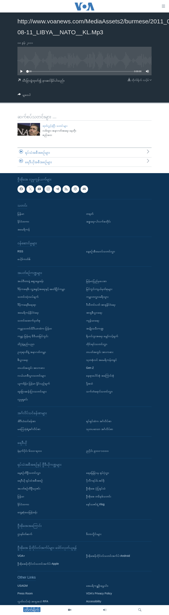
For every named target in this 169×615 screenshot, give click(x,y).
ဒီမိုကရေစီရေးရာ (26, 304)
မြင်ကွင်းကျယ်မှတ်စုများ (99, 289)
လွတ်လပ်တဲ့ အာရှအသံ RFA (32, 601)
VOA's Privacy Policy (99, 593)
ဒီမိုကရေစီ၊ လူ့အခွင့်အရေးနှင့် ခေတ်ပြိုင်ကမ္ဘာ (41, 289)
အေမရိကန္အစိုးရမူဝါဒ (97, 585)
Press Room (25, 593)
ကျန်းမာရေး (92, 320)
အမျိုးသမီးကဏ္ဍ (95, 328)
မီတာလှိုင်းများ (93, 534)
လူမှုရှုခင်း (22, 399)
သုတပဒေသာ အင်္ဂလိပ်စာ (99, 429)
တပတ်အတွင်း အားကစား (31, 367)
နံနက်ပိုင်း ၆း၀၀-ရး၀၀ (29, 451)
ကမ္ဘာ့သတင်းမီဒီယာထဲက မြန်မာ (34, 328)
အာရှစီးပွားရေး (94, 312)
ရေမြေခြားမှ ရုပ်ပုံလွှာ (97, 472)
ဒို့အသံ (89, 383)
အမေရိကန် (23, 229)
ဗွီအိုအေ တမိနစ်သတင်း (98, 496)
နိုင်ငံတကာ (23, 221)
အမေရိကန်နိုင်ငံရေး (28, 312)
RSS (20, 251)
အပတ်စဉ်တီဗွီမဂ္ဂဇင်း (28, 488)
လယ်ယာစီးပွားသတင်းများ (31, 375)
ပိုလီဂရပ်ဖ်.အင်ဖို (95, 480)
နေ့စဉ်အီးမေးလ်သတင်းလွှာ (100, 251)
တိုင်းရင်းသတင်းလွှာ (96, 344)
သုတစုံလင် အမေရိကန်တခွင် (101, 359)
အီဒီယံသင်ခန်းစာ (26, 421)
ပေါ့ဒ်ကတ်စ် (24, 259)
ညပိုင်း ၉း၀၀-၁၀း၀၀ (97, 451)
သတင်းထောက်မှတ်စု (28, 320)
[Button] (24, 95)
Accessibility (93, 601)
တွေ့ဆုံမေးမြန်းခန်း (27, 512)
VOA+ (21, 556)
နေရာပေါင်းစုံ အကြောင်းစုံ (100, 375)
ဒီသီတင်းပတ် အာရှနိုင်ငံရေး (100, 304)
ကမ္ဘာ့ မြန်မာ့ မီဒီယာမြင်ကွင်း (32, 336)
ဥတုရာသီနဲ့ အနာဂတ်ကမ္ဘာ (31, 352)
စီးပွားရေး (22, 359)
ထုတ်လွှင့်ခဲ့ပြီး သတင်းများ (55, 125)
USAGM (22, 585)
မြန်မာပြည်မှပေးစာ (96, 281)
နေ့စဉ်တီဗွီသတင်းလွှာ (29, 472)
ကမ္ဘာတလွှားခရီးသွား (97, 296)
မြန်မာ (20, 213)
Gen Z (90, 367)
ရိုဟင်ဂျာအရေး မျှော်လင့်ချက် (102, 336)
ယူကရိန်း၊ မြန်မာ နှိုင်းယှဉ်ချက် (33, 383)
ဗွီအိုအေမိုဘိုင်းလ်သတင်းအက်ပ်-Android (108, 556)
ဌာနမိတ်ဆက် (24, 534)
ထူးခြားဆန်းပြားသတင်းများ (32, 391)
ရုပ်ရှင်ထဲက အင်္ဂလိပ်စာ (98, 421)
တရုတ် (89, 213)
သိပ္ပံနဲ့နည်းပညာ (26, 344)
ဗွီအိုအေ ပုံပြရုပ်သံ (96, 488)
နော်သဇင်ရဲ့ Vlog (95, 504)
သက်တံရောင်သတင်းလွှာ (99, 391)
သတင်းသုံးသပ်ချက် (28, 296)
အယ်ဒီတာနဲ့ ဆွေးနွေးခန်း (30, 281)
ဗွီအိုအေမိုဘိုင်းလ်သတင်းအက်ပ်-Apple (38, 563)
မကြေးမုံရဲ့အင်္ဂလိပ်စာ (28, 429)
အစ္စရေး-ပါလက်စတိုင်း (98, 221)
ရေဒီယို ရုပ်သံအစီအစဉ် (30, 480)
